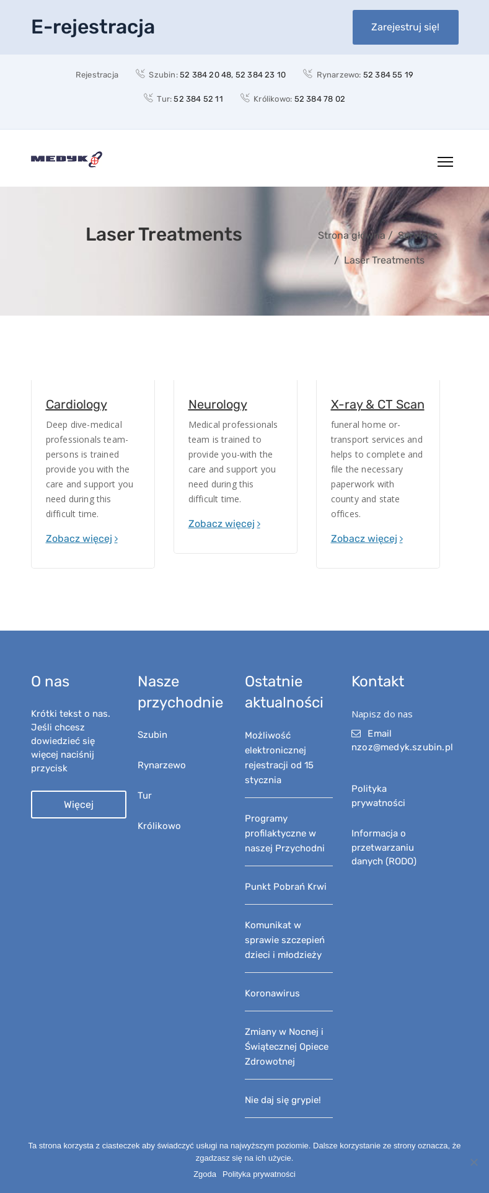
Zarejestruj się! (405, 27)
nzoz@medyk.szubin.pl (402, 747)
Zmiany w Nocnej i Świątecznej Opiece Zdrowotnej (286, 1046)
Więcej (79, 804)
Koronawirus (272, 993)
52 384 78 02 (319, 99)
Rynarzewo (162, 765)
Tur (145, 795)
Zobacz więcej (79, 538)
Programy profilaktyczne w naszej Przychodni (285, 833)
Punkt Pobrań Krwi (286, 886)
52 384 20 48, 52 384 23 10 (233, 74)
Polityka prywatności (259, 1174)
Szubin (152, 734)
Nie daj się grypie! (283, 1100)
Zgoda (204, 1174)
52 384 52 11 (198, 99)
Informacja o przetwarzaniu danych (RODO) (383, 847)
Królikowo (159, 826)
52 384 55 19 (388, 74)
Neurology (217, 404)
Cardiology (76, 404)
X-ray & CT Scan (378, 404)
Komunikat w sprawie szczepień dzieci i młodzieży (285, 940)
